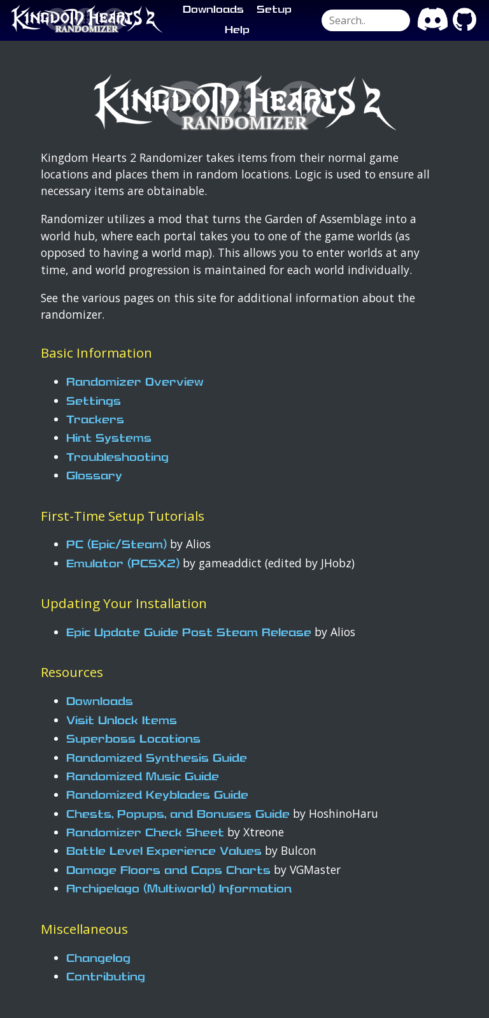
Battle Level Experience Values (164, 852)
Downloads (213, 10)
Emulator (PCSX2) (123, 564)
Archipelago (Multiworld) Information (179, 889)
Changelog (98, 959)
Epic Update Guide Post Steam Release (188, 633)
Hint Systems (109, 438)
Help (237, 30)
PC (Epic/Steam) (116, 545)
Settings (93, 401)
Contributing (105, 977)
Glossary (94, 476)
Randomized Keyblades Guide (157, 795)
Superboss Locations (133, 739)
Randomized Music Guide (142, 777)
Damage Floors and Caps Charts (168, 871)
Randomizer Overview (135, 382)
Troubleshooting (117, 458)
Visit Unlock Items (121, 721)
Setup (274, 10)
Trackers (95, 420)
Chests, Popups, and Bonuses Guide (178, 815)
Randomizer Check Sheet (145, 833)
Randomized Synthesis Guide (156, 758)
